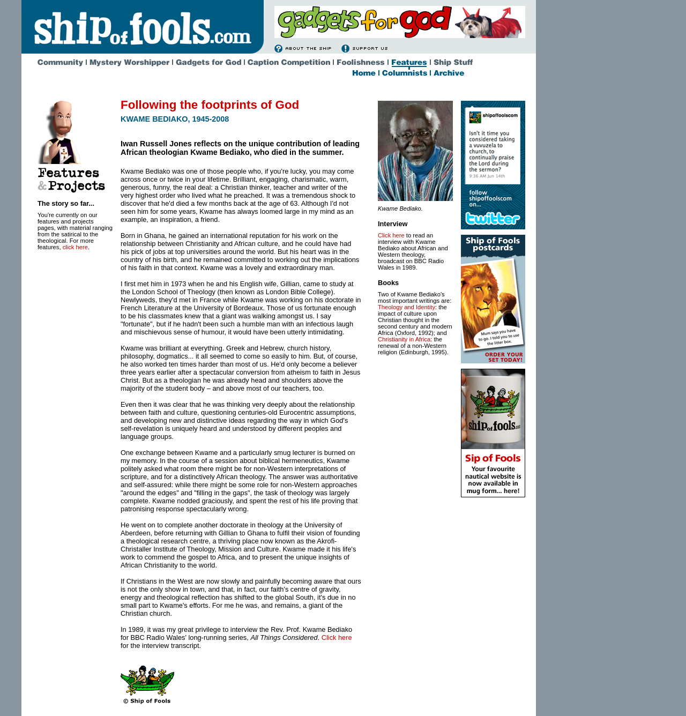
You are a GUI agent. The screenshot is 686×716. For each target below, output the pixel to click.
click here (75, 247)
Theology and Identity (406, 307)
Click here (337, 637)
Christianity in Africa (404, 339)
